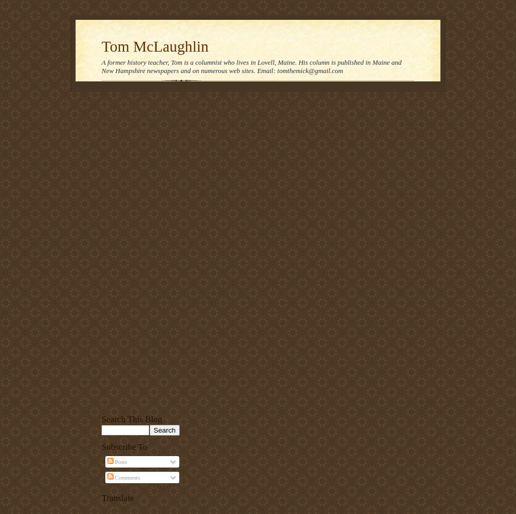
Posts (117, 462)
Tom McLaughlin (155, 46)
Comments (123, 477)
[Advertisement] (141, 251)
